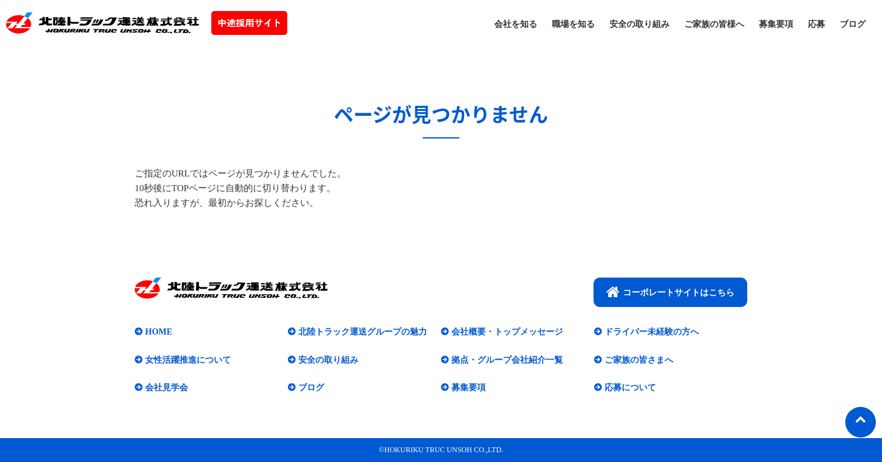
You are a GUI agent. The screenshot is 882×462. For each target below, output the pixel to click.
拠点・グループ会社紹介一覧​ (507, 360)
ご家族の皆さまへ (639, 360)
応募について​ (630, 387)
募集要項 (776, 24)
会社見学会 (166, 387)
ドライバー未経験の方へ (652, 331)
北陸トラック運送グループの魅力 (362, 331)
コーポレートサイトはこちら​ (670, 291)
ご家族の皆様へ (714, 24)
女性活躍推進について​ (188, 360)
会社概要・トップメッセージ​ (507, 331)
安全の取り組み (639, 24)
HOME (158, 331)
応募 (816, 24)
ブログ (852, 24)
